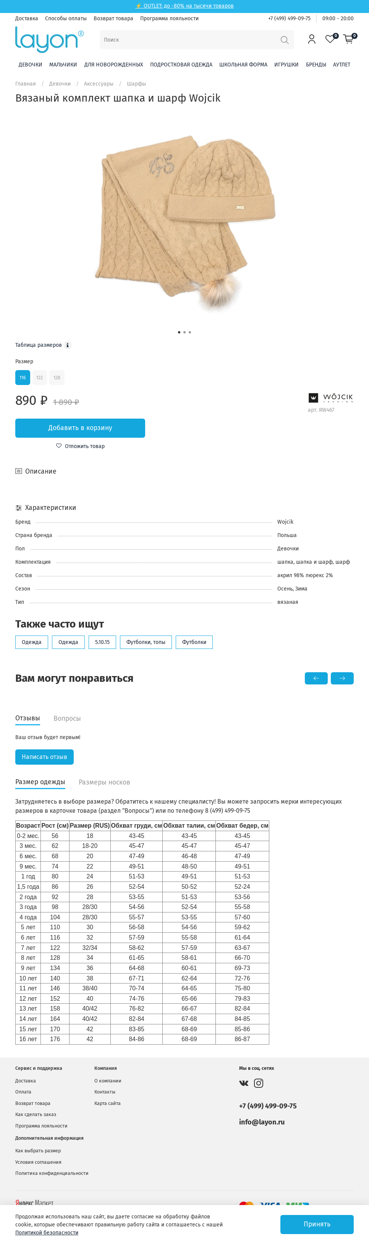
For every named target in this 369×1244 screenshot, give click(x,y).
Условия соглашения (38, 1162)
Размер (24, 361)
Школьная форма (243, 64)
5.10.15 (102, 642)
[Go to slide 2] (184, 332)
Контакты (104, 1092)
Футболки (194, 642)
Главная (25, 84)
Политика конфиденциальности (52, 1173)
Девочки (30, 64)
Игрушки (286, 64)
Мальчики (63, 64)
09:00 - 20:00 (338, 18)
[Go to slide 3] (190, 332)
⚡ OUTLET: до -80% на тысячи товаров (184, 6)
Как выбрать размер (38, 1150)
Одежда (32, 642)
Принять (317, 1224)
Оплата (23, 1092)
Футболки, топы (145, 642)
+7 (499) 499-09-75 (289, 18)
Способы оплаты (66, 18)
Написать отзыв (44, 756)
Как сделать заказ (35, 1114)
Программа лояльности (169, 18)
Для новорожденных (113, 64)
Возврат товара (113, 18)
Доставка (26, 18)
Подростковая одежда (181, 64)
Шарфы (136, 84)
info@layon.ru (262, 1122)
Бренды (316, 64)
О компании (107, 1081)
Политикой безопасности (46, 1232)
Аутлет (341, 64)
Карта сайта (107, 1103)
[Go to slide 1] (179, 332)
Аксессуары (98, 84)
